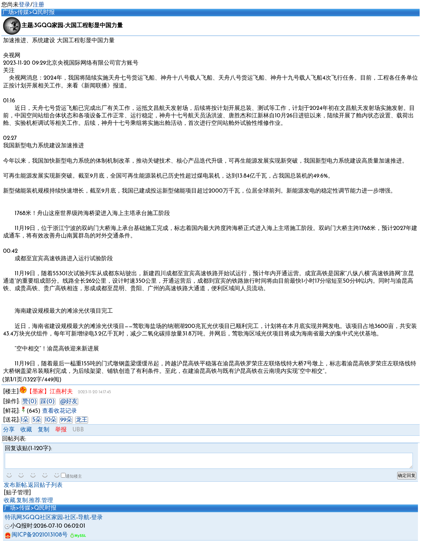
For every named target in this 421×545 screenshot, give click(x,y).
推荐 (34, 504)
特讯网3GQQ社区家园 (34, 521)
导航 (83, 521)
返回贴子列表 (45, 488)
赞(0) (29, 401)
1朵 (25, 420)
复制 (43, 430)
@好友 (69, 401)
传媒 (23, 12)
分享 (9, 430)
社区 (70, 521)
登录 (24, 5)
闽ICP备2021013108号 (36, 538)
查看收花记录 (59, 411)
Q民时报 (43, 12)
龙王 (81, 420)
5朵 (36, 420)
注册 (38, 5)
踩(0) (47, 401)
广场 (8, 12)
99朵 (66, 420)
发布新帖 (15, 488)
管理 (47, 504)
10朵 (50, 420)
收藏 (26, 430)
